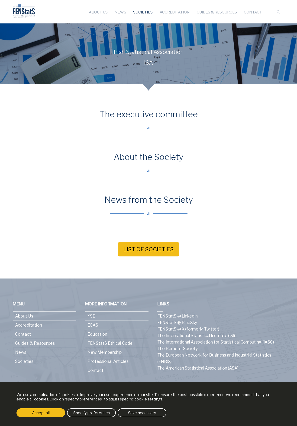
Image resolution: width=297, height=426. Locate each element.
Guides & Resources (217, 12)
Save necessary (142, 413)
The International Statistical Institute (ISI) (196, 335)
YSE (91, 316)
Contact (253, 12)
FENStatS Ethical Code (109, 343)
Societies (143, 12)
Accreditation (175, 12)
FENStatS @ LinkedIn (177, 316)
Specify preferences (91, 413)
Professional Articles (108, 361)
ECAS (92, 325)
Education (97, 334)
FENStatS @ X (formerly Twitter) (188, 329)
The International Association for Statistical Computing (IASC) (215, 342)
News (120, 12)
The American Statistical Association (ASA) (198, 368)
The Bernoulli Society (177, 348)
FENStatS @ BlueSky (177, 322)
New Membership (104, 352)
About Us (98, 12)
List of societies (148, 249)
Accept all (41, 413)
